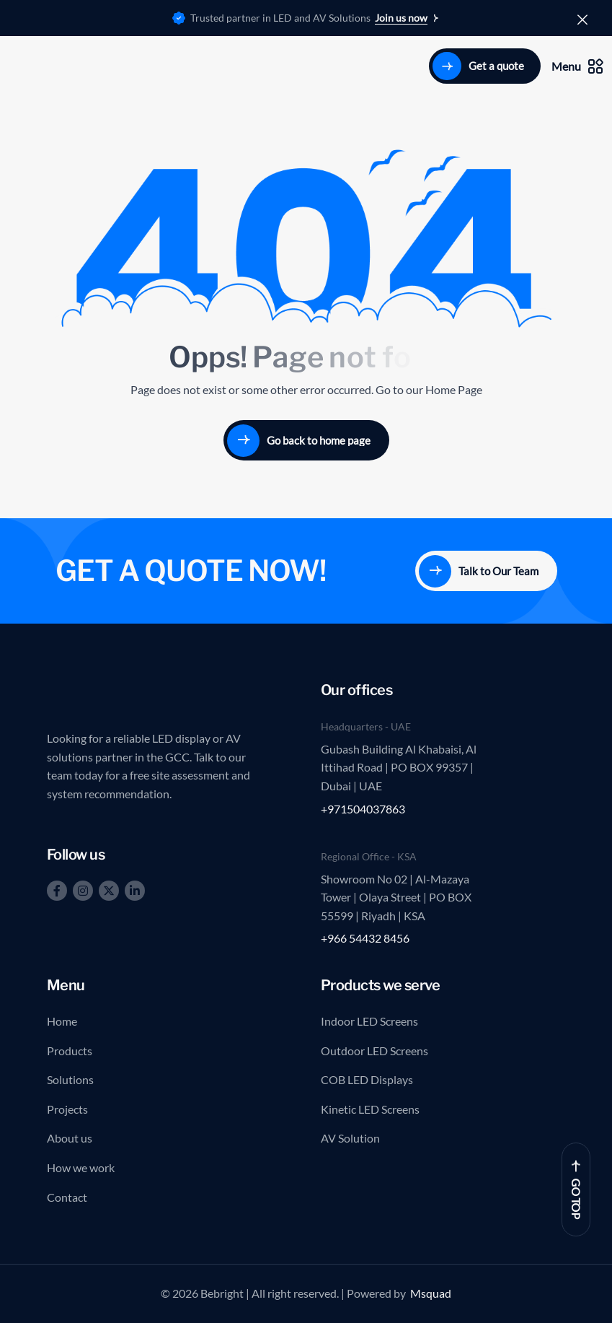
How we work (81, 1167)
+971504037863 (363, 809)
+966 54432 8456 (365, 938)
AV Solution (350, 1138)
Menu (577, 66)
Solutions (70, 1079)
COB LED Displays (367, 1079)
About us (69, 1138)
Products (69, 1050)
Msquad (430, 1293)
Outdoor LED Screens (374, 1050)
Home (62, 1021)
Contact (67, 1197)
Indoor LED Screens (369, 1021)
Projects (67, 1109)
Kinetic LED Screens (370, 1109)
